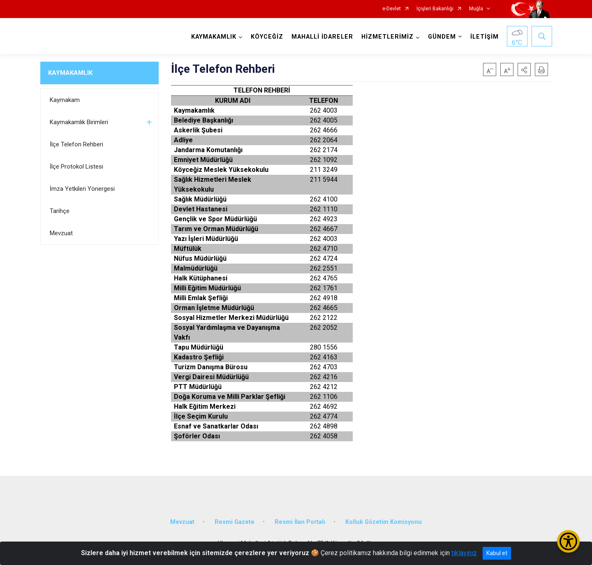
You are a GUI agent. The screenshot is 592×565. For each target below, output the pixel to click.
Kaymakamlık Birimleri (79, 122)
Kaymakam (65, 100)
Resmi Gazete (234, 522)
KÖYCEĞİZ (267, 36)
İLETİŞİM (484, 36)
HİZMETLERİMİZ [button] (387, 36)
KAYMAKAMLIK (70, 72)
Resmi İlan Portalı (300, 522)
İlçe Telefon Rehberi (76, 144)
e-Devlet (391, 9)
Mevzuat (61, 233)
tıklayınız (464, 553)
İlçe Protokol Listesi (76, 166)
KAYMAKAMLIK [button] (213, 36)
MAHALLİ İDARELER (322, 36)
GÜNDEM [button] (442, 36)
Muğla (476, 9)
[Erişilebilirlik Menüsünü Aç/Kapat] (568, 541)
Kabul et (496, 553)
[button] (524, 69)
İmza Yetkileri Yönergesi (82, 188)
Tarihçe (59, 211)
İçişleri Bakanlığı (434, 9)
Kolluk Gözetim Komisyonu (383, 522)
